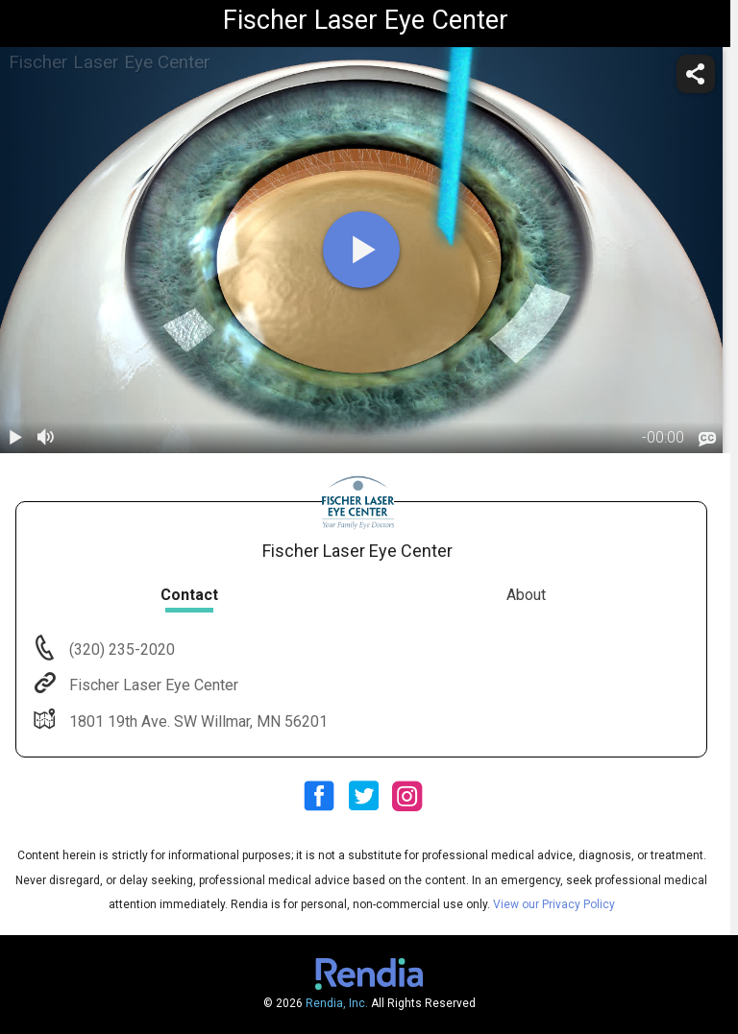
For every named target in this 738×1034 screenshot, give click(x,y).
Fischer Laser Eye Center (151, 685)
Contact (189, 595)
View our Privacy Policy (554, 904)
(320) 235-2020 (120, 649)
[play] (361, 249)
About (526, 595)
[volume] (46, 437)
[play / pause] (15, 437)
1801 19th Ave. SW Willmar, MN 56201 (196, 721)
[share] (695, 74)
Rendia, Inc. (337, 1003)
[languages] (707, 438)
